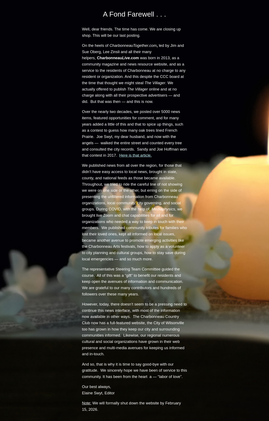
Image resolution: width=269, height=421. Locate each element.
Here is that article (134, 155)
